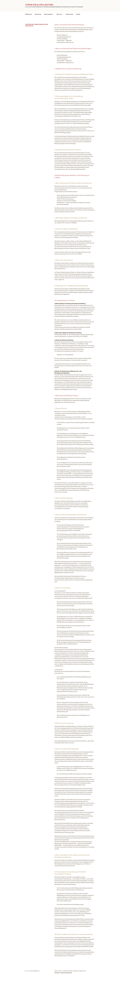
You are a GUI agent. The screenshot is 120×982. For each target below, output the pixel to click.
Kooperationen (69, 14)
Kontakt (78, 14)
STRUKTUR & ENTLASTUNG (39, 5)
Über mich (60, 14)
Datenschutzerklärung (66, 972)
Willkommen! (28, 14)
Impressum (57, 972)
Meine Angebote (49, 14)
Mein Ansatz (38, 14)
